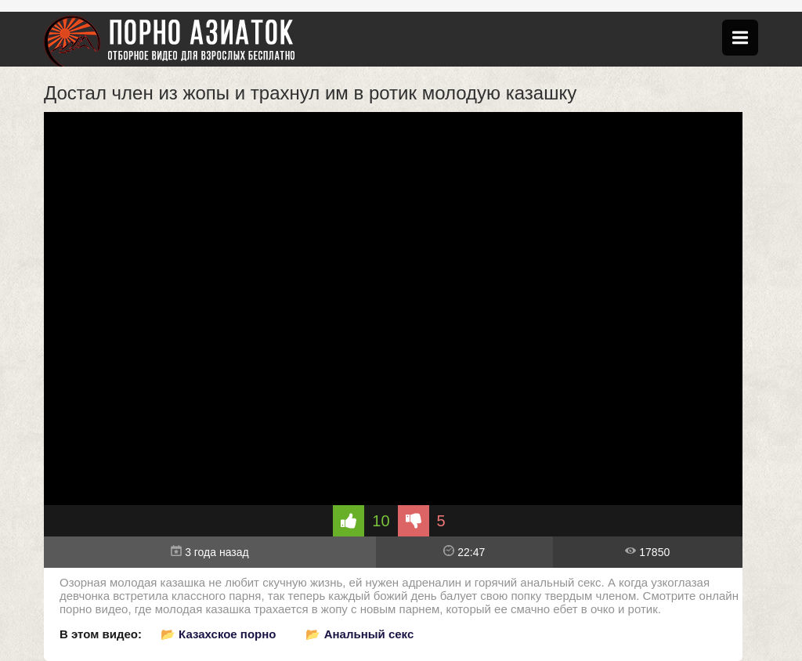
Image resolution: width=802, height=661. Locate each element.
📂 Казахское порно (218, 634)
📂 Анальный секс (359, 634)
